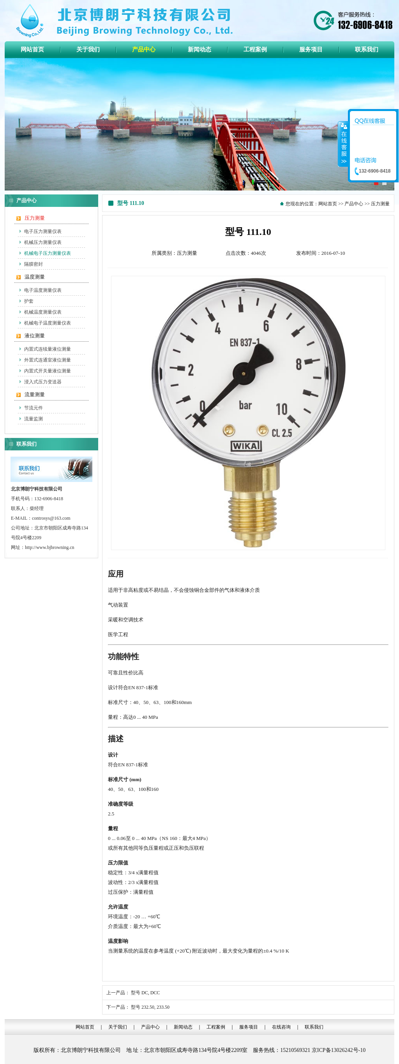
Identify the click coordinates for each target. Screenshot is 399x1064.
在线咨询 (281, 1027)
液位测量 (35, 336)
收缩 (343, 144)
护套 (29, 301)
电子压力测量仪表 (43, 231)
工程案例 (216, 1027)
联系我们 (314, 1027)
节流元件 (33, 408)
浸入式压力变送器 (43, 382)
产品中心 (353, 203)
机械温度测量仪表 (43, 312)
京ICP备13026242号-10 (338, 1050)
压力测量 (35, 218)
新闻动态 (183, 1027)
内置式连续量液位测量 (47, 349)
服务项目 (248, 1027)
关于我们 (117, 1027)
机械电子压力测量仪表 (47, 253)
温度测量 (35, 277)
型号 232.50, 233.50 (150, 1007)
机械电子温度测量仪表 (47, 323)
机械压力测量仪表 (43, 242)
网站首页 (327, 203)
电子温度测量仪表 (43, 290)
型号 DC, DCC (145, 992)
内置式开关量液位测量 (47, 371)
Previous (11, 123)
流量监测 (33, 419)
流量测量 (35, 394)
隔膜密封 (33, 264)
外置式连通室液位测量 (47, 360)
